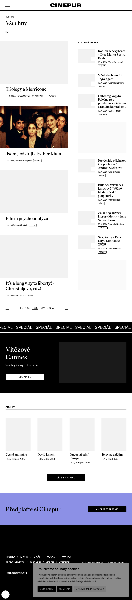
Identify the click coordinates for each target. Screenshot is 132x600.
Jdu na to (25, 371)
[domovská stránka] (66, 5)
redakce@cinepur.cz (16, 568)
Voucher (64, 558)
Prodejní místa (15, 558)
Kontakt (67, 552)
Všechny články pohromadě (22, 359)
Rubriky (10, 552)
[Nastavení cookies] (5, 594)
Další (66, 308)
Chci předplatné (107, 504)
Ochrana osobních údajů (92, 558)
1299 (42, 308)
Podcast (51, 552)
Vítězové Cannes (30, 351)
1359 (51, 308)
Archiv (24, 552)
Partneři (35, 558)
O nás (37, 552)
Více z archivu (66, 473)
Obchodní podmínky (117, 558)
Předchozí (7, 308)
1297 (27, 308)
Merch (50, 558)
